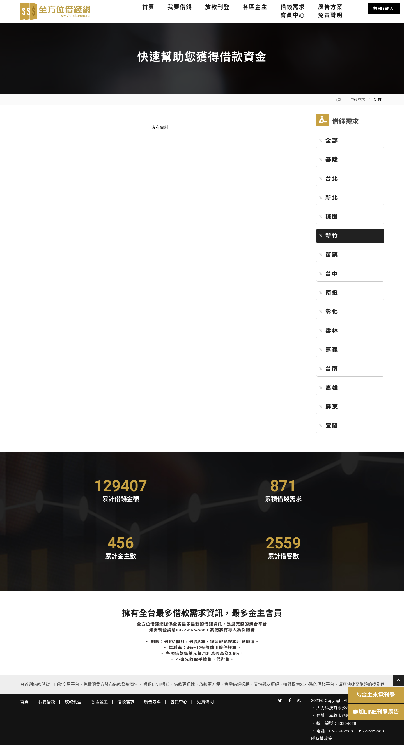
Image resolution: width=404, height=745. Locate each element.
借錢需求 (292, 7)
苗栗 (328, 255)
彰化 (328, 311)
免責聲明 (330, 15)
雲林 (328, 330)
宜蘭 (328, 426)
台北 (328, 179)
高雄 (328, 388)
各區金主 (255, 7)
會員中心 (292, 15)
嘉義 (328, 350)
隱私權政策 (321, 738)
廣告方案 (330, 7)
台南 (328, 369)
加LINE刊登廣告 (376, 712)
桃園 (328, 216)
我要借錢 (179, 7)
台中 (328, 274)
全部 (328, 140)
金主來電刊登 (376, 695)
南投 (328, 293)
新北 (328, 198)
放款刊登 (217, 7)
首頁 (148, 7)
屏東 (328, 406)
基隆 (328, 159)
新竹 (328, 235)
